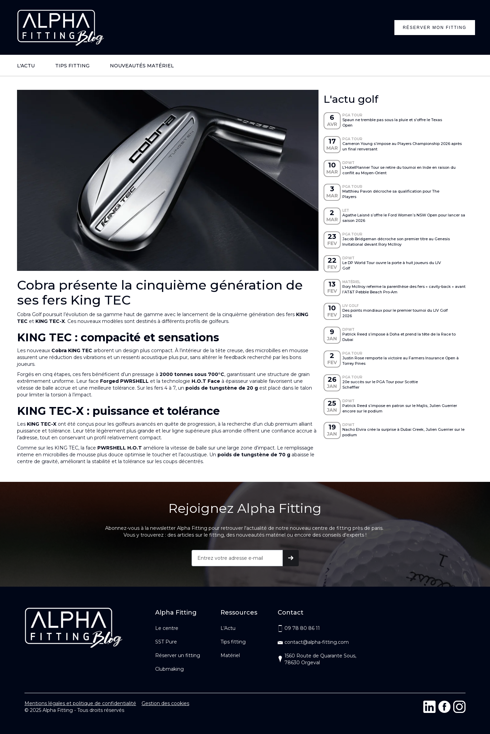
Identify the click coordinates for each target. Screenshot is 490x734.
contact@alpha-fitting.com (316, 642)
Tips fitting (233, 642)
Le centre (166, 628)
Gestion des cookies (165, 703)
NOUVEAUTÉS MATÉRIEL (142, 66)
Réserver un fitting (177, 655)
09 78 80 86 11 (302, 628)
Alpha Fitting (176, 612)
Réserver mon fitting (435, 27)
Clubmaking (169, 669)
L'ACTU (26, 66)
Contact (291, 612)
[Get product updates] (237, 558)
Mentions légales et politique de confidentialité (80, 703)
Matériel (230, 655)
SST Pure (166, 642)
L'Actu (227, 628)
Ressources (238, 612)
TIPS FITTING (72, 66)
